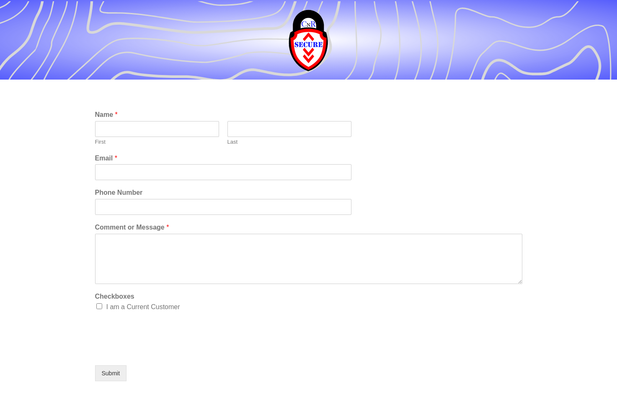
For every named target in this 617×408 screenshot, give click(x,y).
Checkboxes (114, 296)
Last (232, 142)
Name (106, 114)
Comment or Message (132, 227)
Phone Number (119, 192)
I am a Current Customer (143, 306)
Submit (111, 373)
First (100, 142)
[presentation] (158, 351)
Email (106, 158)
